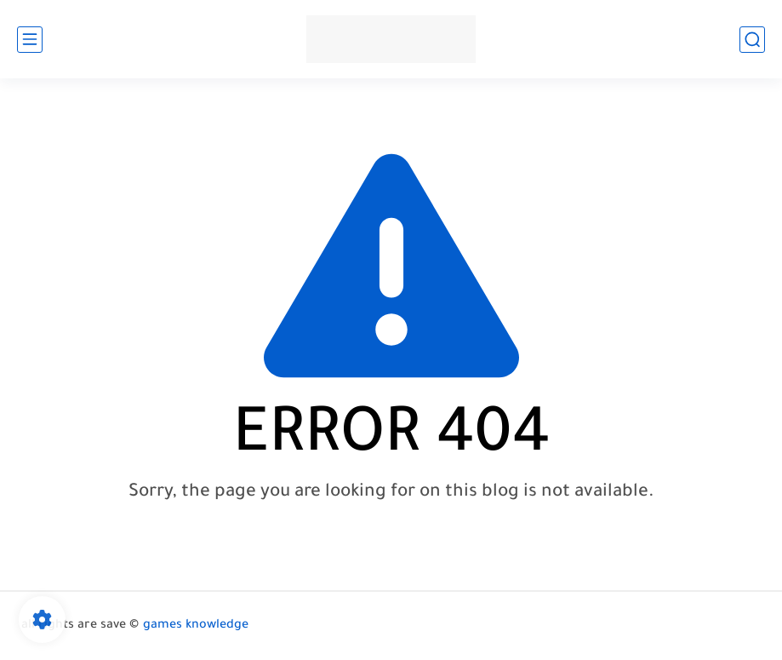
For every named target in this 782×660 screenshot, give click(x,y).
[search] (752, 39)
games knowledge (195, 626)
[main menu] (30, 39)
